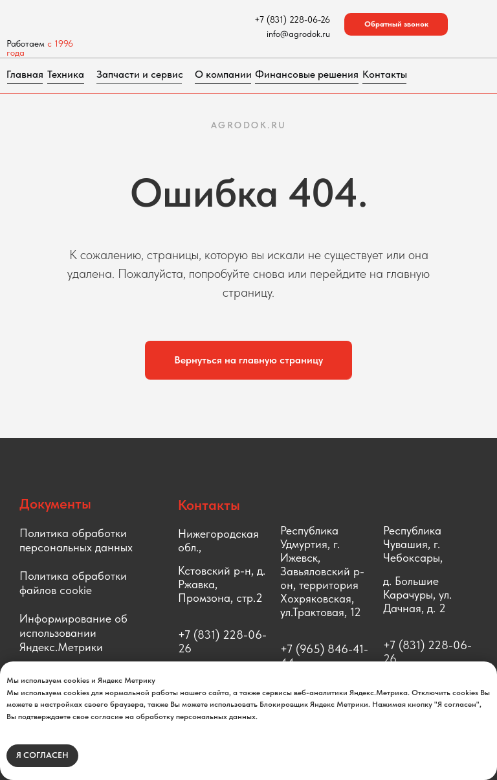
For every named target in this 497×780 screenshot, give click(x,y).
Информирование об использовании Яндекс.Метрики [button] (73, 633)
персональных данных (76, 547)
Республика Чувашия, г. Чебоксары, (413, 543)
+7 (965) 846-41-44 (324, 655)
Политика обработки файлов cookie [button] (73, 583)
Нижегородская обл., (218, 540)
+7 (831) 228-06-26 (222, 641)
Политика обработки (73, 533)
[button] (396, 24)
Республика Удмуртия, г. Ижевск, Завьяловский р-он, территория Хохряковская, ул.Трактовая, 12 (322, 571)
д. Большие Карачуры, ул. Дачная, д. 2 (417, 594)
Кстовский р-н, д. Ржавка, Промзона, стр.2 (221, 584)
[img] (94, 19)
